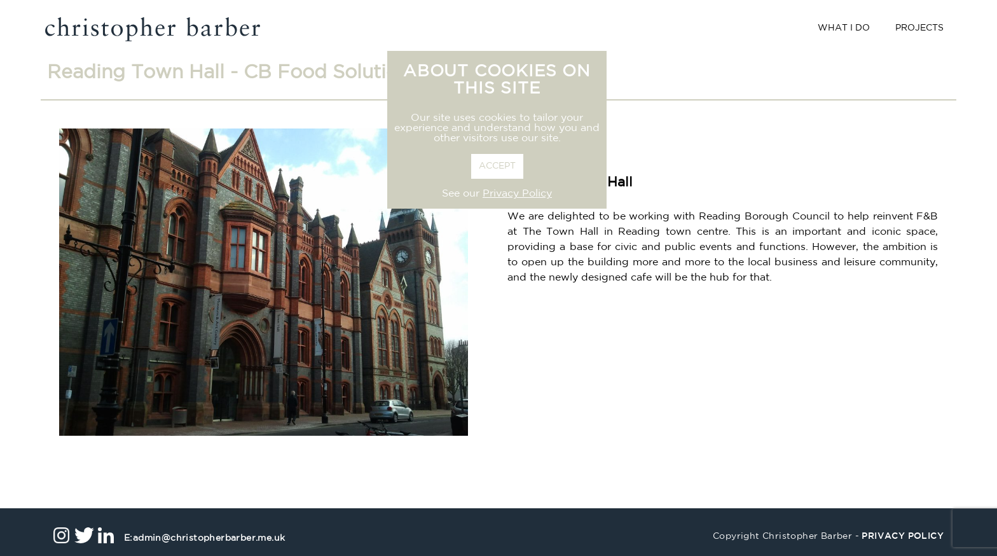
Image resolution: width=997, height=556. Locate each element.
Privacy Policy (517, 194)
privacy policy (903, 536)
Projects (919, 28)
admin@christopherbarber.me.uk (204, 538)
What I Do (844, 28)
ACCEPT (497, 166)
